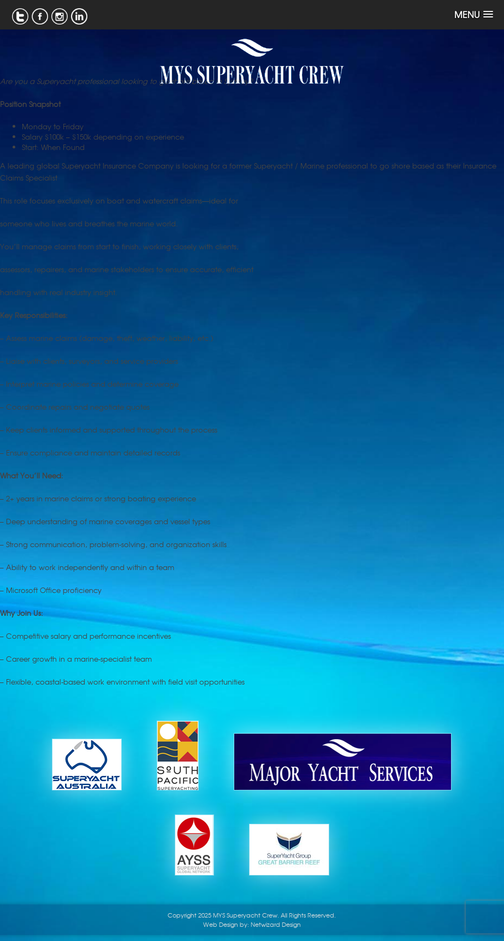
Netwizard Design (276, 924)
